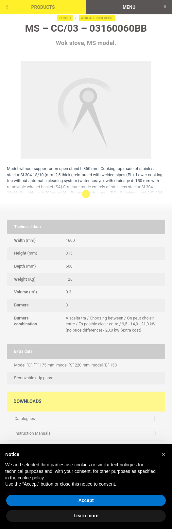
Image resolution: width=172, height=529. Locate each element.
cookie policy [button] (30, 477)
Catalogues (24, 418)
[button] (163, 454)
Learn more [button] (86, 515)
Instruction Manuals (32, 433)
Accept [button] (86, 500)
